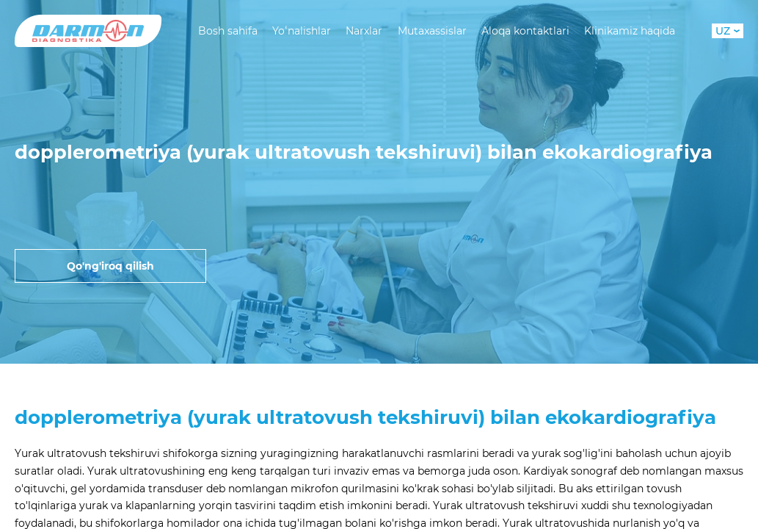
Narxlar (364, 30)
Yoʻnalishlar (301, 30)
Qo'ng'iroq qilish (110, 266)
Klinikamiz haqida (629, 30)
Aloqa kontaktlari (525, 30)
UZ (727, 30)
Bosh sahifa (228, 30)
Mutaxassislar (432, 30)
